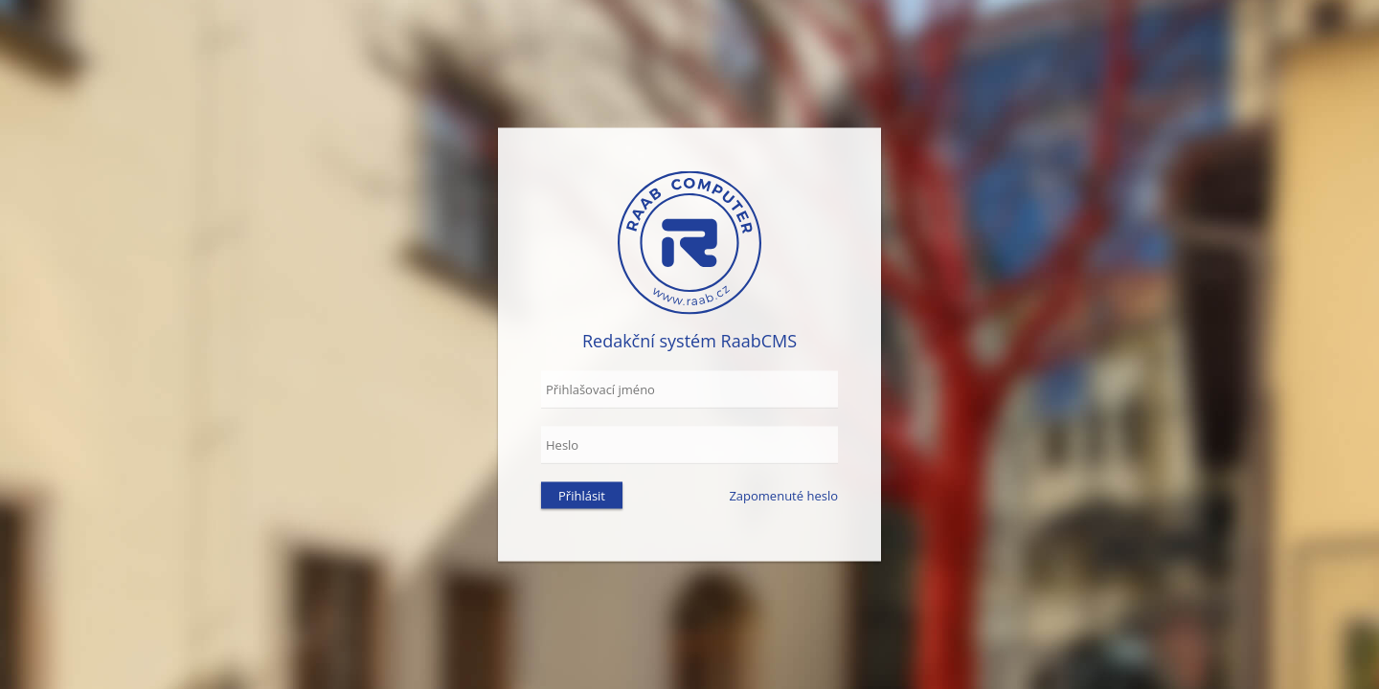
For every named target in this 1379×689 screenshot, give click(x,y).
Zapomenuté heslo (783, 495)
